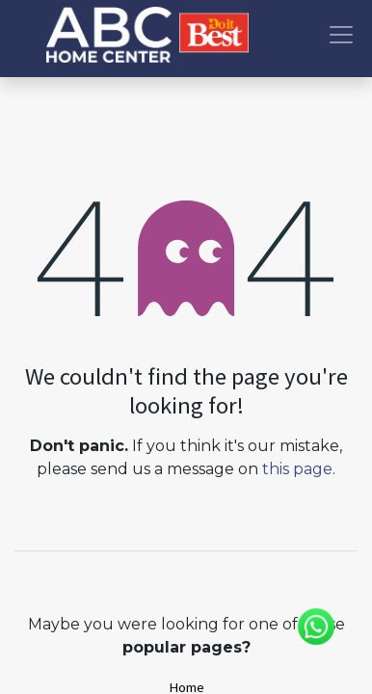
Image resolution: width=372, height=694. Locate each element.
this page (297, 469)
